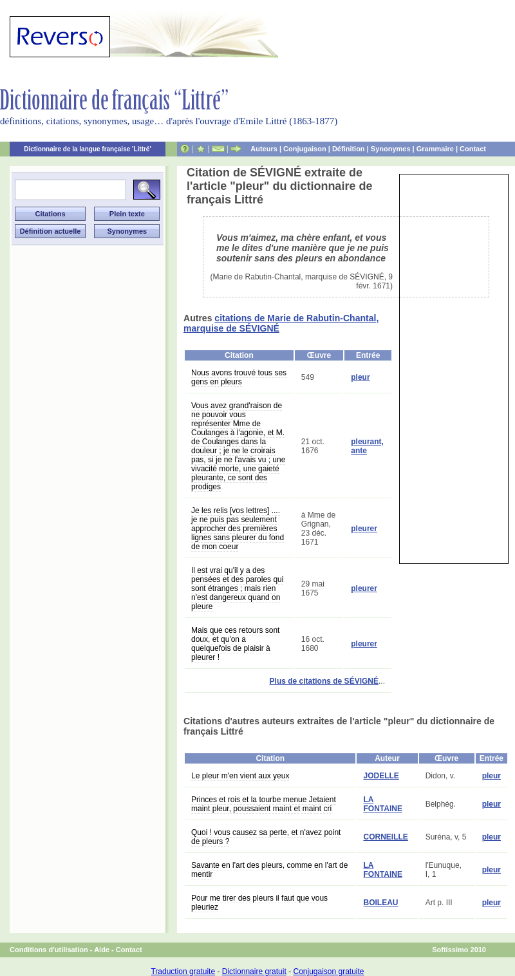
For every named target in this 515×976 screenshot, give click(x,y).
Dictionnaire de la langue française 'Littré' (87, 149)
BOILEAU (380, 902)
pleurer (364, 528)
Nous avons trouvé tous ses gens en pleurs (238, 377)
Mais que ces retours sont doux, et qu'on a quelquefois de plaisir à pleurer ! (235, 644)
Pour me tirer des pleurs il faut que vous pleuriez (259, 903)
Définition (348, 149)
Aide (101, 949)
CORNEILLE (385, 836)
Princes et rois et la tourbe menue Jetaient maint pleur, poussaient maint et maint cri (263, 804)
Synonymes (391, 149)
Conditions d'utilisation (49, 949)
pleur (360, 377)
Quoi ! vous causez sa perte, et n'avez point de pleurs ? (266, 837)
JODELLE (380, 775)
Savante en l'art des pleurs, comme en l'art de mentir (269, 870)
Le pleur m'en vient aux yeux (240, 775)
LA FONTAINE (382, 804)
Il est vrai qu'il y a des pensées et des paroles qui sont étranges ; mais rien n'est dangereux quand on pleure (237, 588)
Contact (473, 149)
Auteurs (263, 149)
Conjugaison (304, 149)
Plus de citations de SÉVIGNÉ (324, 681)
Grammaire (435, 149)
